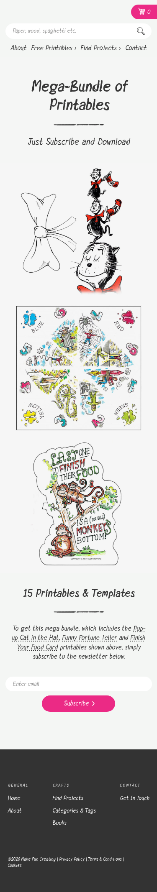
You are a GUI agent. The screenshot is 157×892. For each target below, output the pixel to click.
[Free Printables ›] (53, 48)
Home (14, 798)
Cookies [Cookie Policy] (14, 866)
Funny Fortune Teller (89, 638)
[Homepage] (50, 12)
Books (59, 823)
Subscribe (79, 703)
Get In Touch (134, 798)
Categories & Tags (74, 811)
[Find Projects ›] (100, 48)
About (14, 811)
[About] (18, 48)
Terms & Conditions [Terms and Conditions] (104, 859)
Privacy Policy (72, 859)
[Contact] (136, 48)
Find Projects (67, 798)
